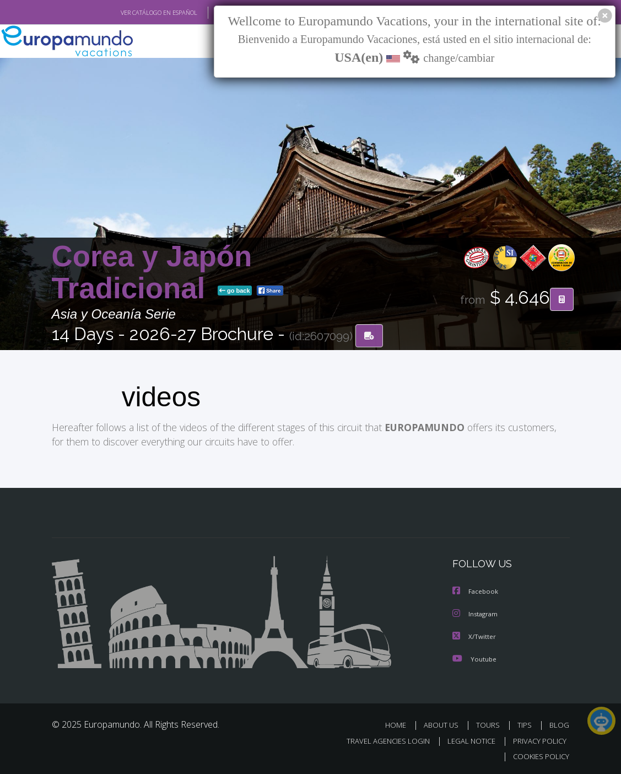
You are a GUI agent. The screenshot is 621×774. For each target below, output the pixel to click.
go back (234, 291)
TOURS (490, 724)
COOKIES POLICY (539, 755)
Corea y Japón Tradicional (152, 272)
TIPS (526, 724)
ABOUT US (444, 724)
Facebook (476, 592)
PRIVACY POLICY (536, 739)
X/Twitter (474, 636)
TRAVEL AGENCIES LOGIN (380, 739)
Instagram (476, 614)
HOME (400, 724)
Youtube (474, 658)
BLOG (559, 724)
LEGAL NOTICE (466, 739)
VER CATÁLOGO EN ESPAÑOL (133, 12)
